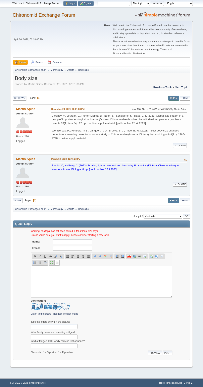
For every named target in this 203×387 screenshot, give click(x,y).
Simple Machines (37, 383)
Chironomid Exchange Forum (44, 15)
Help (161, 383)
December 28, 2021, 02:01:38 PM (68, 109)
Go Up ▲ (188, 383)
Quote (180, 145)
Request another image (65, 313)
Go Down (19, 98)
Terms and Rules (174, 383)
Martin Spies (25, 109)
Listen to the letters (41, 313)
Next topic (181, 87)
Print (185, 98)
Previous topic (162, 87)
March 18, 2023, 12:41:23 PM (66, 159)
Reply (173, 98)
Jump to (138, 216)
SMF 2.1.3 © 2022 (19, 383)
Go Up (17, 200)
